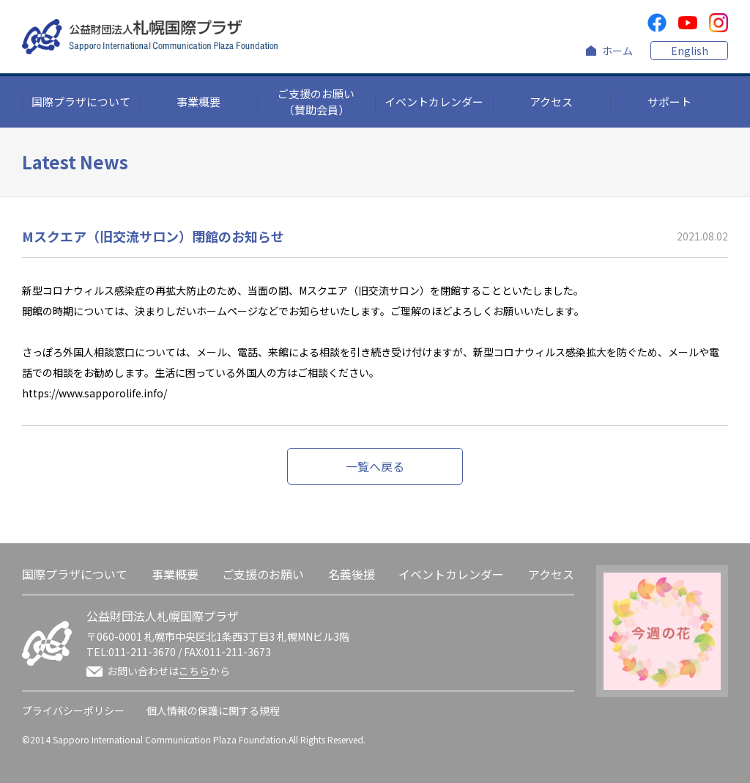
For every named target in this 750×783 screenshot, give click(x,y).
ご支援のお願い (263, 574)
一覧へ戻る (375, 466)
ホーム (617, 50)
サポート (669, 101)
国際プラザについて (80, 101)
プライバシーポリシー (73, 710)
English (689, 50)
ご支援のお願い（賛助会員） (316, 102)
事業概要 (198, 101)
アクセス (551, 101)
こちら (194, 670)
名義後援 (351, 574)
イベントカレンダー (434, 101)
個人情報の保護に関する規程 (213, 710)
